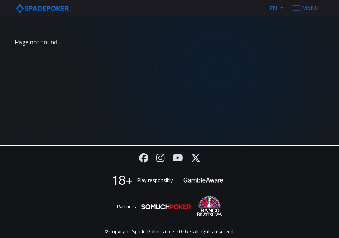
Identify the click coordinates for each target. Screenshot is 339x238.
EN (274, 8)
